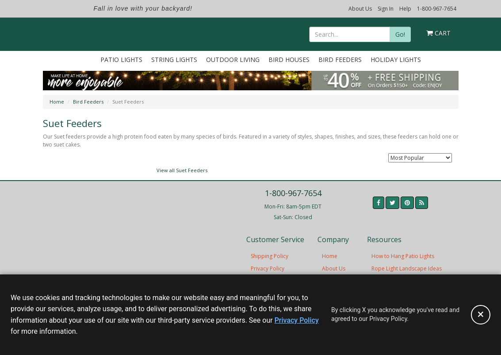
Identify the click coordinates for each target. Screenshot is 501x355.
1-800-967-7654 (436, 8)
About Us (360, 8)
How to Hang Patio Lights (402, 256)
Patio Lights (121, 59)
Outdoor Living (233, 59)
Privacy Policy (267, 268)
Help (405, 8)
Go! (400, 34)
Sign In (386, 8)
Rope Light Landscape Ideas (406, 268)
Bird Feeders (340, 59)
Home (57, 101)
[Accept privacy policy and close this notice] (480, 314)
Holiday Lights (396, 59)
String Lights (174, 59)
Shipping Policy (269, 256)
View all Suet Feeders (182, 170)
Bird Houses (289, 59)
